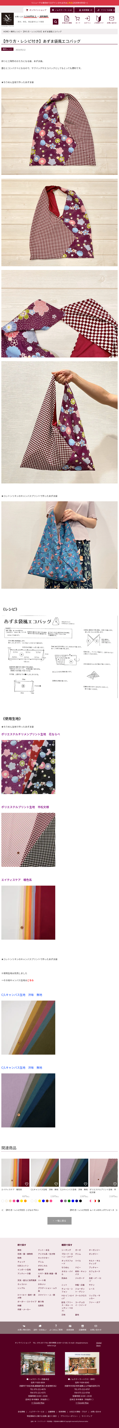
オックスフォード (67, 1262)
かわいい (42, 1284)
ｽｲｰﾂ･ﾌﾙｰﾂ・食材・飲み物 (26, 1296)
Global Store (98, 1344)
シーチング (66, 1250)
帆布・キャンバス (81, 1272)
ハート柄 (42, 1280)
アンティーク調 (24, 1273)
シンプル (21, 1288)
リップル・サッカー (94, 1297)
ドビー (78, 1267)
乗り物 (41, 1301)
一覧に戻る (60, 1220)
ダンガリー (93, 1254)
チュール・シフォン (67, 1290)
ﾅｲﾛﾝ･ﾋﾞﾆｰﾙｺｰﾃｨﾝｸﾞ (68, 1297)
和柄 (19, 1257)
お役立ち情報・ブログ (78, 1411)
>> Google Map (37, 1402)
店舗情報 (51, 1411)
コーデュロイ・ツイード (81, 1303)
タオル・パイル (67, 1272)
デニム (41, 1261)
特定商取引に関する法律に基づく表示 (42, 1416)
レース (91, 1288)
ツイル (78, 1260)
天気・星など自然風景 (27, 1280)
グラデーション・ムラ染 (47, 1289)
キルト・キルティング (94, 1262)
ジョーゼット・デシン (80, 1290)
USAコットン (23, 1265)
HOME (6, 31)
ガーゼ (78, 1250)
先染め (64, 1278)
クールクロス (81, 1295)
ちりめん (65, 1267)
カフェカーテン (94, 1272)
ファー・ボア (94, 1302)
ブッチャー (93, 1267)
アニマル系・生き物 (46, 1254)
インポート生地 (24, 1269)
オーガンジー (94, 1250)
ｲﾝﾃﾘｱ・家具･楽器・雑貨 (47, 1275)
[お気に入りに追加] (26, 1184)
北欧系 (41, 1305)
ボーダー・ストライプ (27, 1301)
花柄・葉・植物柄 (25, 1254)
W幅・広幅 (79, 1284)
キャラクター (43, 1257)
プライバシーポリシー (69, 1416)
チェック (21, 1261)
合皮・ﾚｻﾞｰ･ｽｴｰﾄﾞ (95, 1279)
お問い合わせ (96, 1411)
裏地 (77, 1314)
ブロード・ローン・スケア (67, 1255)
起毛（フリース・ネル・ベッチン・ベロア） (67, 1306)
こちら (30, 980)
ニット (64, 1284)
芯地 (63, 1314)
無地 (19, 1250)
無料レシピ (15, 31)
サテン (92, 1284)
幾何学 (41, 1269)
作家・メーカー (24, 1309)
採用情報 (62, 1411)
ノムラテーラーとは (36, 1411)
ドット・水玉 (43, 1250)
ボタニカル (42, 1265)
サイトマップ (87, 1416)
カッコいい (22, 1284)
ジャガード (79, 1278)
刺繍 (19, 1305)
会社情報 (21, 1411)
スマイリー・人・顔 (46, 1294)
